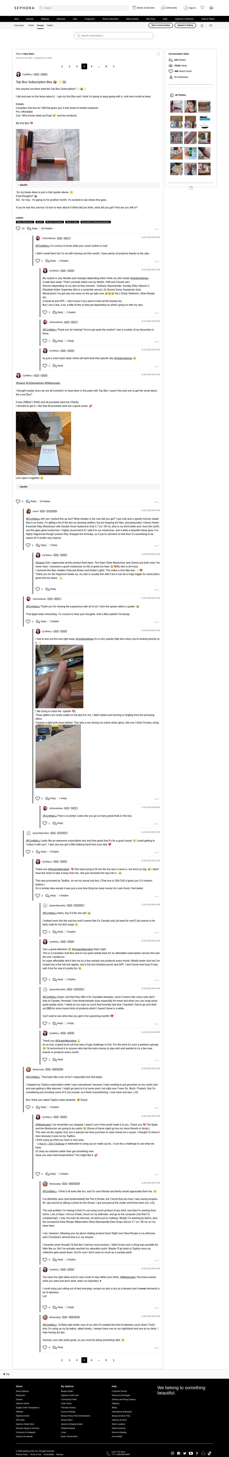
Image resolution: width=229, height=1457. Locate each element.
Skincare (61, 19)
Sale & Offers (208, 19)
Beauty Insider (67, 1391)
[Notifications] (202, 25)
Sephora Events (22, 1416)
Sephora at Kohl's (119, 1420)
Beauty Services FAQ (121, 1416)
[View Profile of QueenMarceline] (44, 833)
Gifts (165, 19)
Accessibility (117, 1436)
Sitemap (59, 1454)
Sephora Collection (184, 19)
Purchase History (68, 1407)
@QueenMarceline (58, 869)
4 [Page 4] (91, 66)
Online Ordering (118, 1428)
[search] (83, 8)
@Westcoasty (52, 383)
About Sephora (22, 1391)
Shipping (115, 1403)
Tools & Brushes (110, 19)
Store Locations (118, 1424)
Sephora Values (22, 1403)
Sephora (24, 8)
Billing (114, 1407)
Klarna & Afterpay (119, 1432)
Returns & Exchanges (121, 1395)
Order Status (66, 1403)
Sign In (192, 8)
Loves (63, 1432)
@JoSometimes (139, 278)
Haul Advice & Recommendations (96, 222)
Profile (31, 25)
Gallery (50, 25)
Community (19, 25)
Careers (19, 1399)
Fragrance (90, 19)
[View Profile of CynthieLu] (31, 74)
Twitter (185, 1453)
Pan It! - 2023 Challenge (52, 1143)
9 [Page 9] (106, 66)
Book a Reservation (69, 1436)
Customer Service (119, 1391)
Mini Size (150, 19)
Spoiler (24, 185)
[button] (48, 155)
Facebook (179, 1453)
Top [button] (8, 1374)
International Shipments (122, 1412)
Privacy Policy (22, 1454)
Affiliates (19, 1412)
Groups (40, 25)
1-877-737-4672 (118, 1452)
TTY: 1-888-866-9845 (121, 1454)
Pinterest (197, 1453)
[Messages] (211, 25)
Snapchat (203, 1453)
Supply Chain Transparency (27, 1407)
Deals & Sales (72, 222)
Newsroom (20, 1395)
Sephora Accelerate (24, 1436)
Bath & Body (132, 19)
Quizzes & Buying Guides (72, 1424)
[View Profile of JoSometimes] (52, 238)
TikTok (210, 1453)
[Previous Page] (62, 66)
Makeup (45, 19)
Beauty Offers (67, 1420)
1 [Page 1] (69, 66)
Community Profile (69, 1399)
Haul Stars (28, 54)
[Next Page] (113, 66)
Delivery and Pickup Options (124, 1399)
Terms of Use (35, 1454)
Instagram (172, 1453)
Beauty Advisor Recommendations (75, 1416)
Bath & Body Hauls (25, 222)
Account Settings (68, 1412)
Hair (75, 19)
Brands (29, 19)
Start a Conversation (160, 25)
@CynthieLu (42, 245)
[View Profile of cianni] (39, 511)
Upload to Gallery (185, 25)
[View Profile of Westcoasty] (42, 1069)
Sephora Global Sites (25, 1424)
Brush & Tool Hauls (55, 222)
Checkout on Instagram (26, 1432)
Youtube (191, 1453)
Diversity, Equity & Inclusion (27, 1428)
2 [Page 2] (77, 66)
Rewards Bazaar (68, 1428)
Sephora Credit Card (70, 1395)
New (16, 19)
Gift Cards (20, 1420)
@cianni (20, 383)
